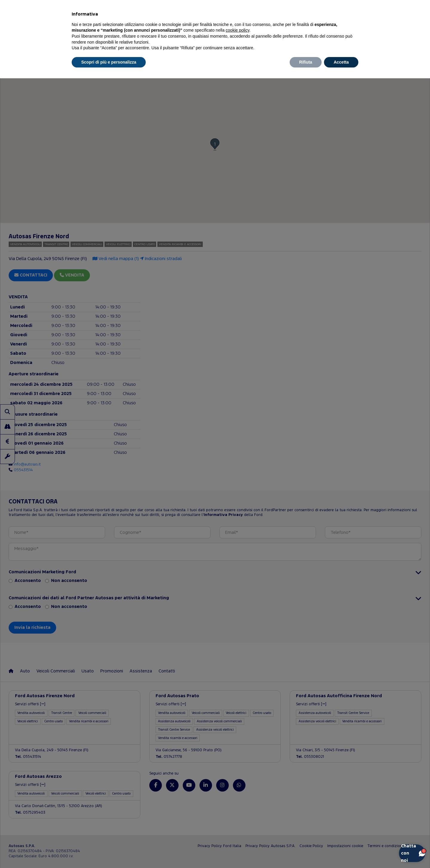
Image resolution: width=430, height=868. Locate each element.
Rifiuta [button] (305, 62)
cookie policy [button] (237, 30)
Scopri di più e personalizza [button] (108, 62)
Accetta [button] (341, 62)
